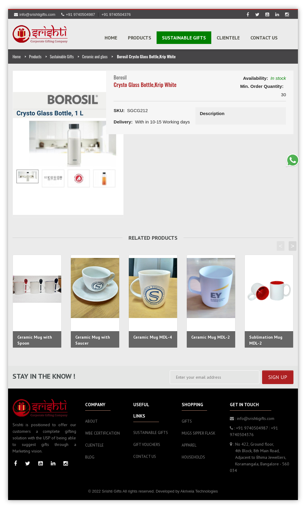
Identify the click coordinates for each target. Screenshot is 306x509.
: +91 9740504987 (249, 428)
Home (111, 38)
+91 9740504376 (116, 14)
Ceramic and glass (95, 56)
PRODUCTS (139, 38)
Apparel (189, 445)
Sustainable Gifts (62, 56)
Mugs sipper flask (198, 433)
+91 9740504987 (78, 14)
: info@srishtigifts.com (252, 418)
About (91, 421)
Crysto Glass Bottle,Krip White (145, 84)
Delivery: (123, 121)
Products (35, 56)
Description (212, 113)
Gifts (187, 421)
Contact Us (264, 38)
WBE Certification (102, 433)
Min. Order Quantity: (262, 86)
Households (193, 457)
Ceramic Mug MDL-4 (152, 337)
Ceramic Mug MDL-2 (210, 337)
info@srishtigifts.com (34, 14)
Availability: (255, 78)
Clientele (228, 38)
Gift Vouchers (146, 444)
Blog (89, 457)
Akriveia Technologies (199, 491)
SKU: (119, 110)
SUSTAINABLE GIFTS (184, 38)
